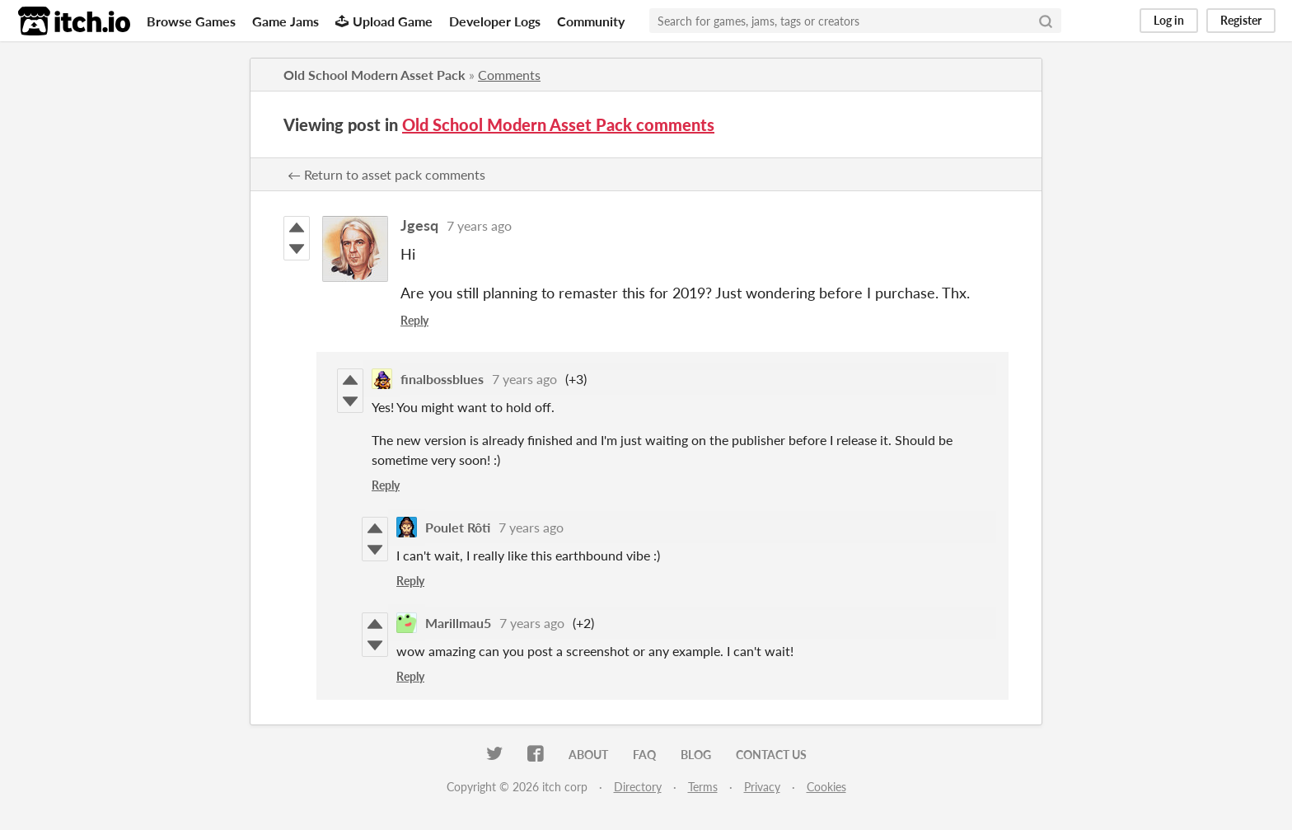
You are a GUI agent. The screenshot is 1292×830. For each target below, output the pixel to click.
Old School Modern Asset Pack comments (558, 124)
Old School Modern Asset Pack (374, 74)
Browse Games (191, 21)
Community (591, 21)
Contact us (771, 755)
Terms (703, 787)
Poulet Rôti (457, 527)
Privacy (762, 787)
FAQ (644, 755)
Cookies (826, 787)
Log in (1169, 20)
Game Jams (285, 21)
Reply (414, 320)
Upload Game (384, 21)
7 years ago (479, 225)
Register (1241, 20)
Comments (509, 74)
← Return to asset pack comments (386, 174)
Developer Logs (495, 21)
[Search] (1045, 20)
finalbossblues (442, 379)
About (588, 755)
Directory (638, 787)
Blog (696, 755)
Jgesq (419, 225)
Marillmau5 (458, 623)
